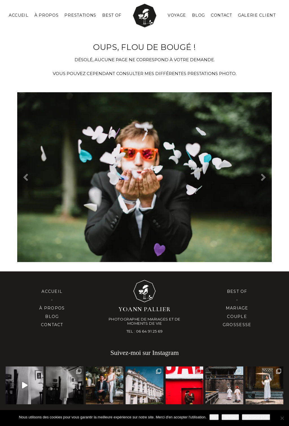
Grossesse (237, 324)
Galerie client (257, 15)
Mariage (237, 308)
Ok (214, 417)
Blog (198, 15)
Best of (237, 291)
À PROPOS (46, 15)
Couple (237, 316)
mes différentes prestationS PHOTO (190, 73)
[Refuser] (282, 418)
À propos (52, 308)
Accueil (19, 15)
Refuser (230, 417)
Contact (221, 15)
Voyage (177, 15)
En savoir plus (256, 417)
